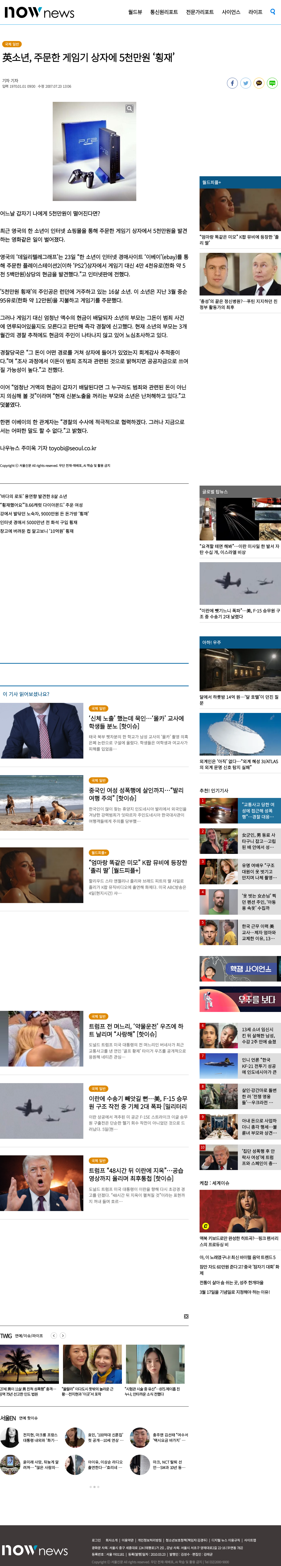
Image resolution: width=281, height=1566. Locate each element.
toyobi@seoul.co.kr (72, 448)
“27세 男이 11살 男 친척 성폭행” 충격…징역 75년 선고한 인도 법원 (90, 1391)
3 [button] (98, 1487)
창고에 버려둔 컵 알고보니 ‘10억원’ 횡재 (37, 531)
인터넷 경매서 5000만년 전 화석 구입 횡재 (38, 522)
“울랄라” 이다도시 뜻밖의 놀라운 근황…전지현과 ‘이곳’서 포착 (150, 1391)
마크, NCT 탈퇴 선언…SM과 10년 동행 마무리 (169, 1467)
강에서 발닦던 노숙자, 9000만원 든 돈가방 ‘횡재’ (44, 513)
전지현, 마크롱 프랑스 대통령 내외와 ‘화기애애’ (40, 1440)
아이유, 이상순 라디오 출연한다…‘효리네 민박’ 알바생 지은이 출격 (106, 1467)
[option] (90, 1372)
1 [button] (91, 1487)
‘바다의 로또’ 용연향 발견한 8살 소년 (33, 496)
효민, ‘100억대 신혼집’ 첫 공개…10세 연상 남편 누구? (105, 1440)
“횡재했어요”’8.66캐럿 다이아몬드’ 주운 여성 (41, 505)
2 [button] (94, 1487)
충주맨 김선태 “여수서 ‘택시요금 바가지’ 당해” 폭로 (170, 1440)
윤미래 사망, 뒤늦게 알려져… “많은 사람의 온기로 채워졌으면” (41, 1467)
